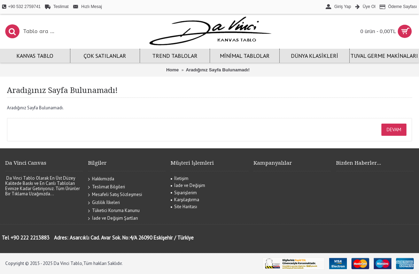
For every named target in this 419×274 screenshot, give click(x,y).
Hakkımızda (101, 179)
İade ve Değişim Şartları (113, 218)
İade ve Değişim (188, 185)
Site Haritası (184, 207)
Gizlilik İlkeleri (104, 202)
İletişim (179, 178)
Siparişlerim (184, 193)
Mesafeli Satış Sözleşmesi (115, 194)
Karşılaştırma (185, 200)
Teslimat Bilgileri (106, 186)
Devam (394, 129)
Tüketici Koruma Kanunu (114, 210)
